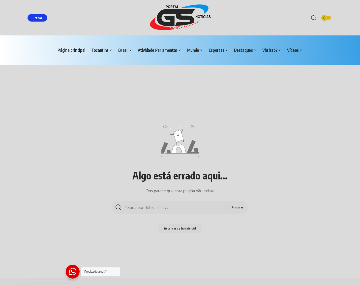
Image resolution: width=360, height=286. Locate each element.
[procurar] (313, 18)
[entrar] (37, 18)
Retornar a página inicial (180, 229)
